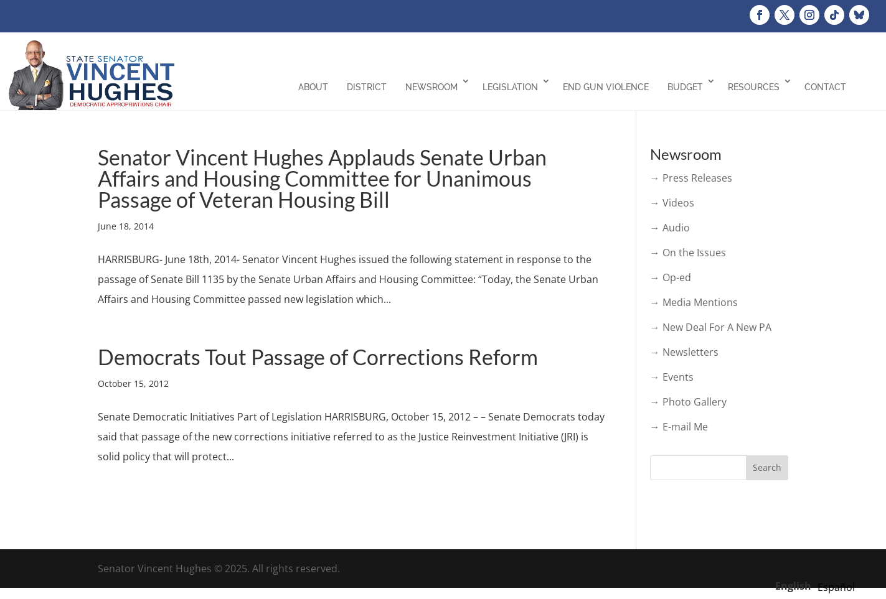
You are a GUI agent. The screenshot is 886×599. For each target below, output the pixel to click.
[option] (836, 587)
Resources (754, 87)
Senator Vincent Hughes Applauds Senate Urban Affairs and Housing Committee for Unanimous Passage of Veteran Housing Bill (322, 178)
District (367, 87)
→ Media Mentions (694, 302)
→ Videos (672, 203)
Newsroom (431, 87)
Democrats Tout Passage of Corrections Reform (318, 356)
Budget (685, 87)
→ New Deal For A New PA (710, 327)
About (313, 87)
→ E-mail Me (679, 427)
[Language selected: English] (818, 585)
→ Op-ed (670, 277)
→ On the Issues (688, 252)
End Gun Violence (606, 87)
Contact (825, 87)
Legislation (510, 87)
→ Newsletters (684, 352)
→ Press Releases (691, 178)
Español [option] (836, 587)
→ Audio (670, 227)
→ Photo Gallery (688, 402)
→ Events (672, 377)
